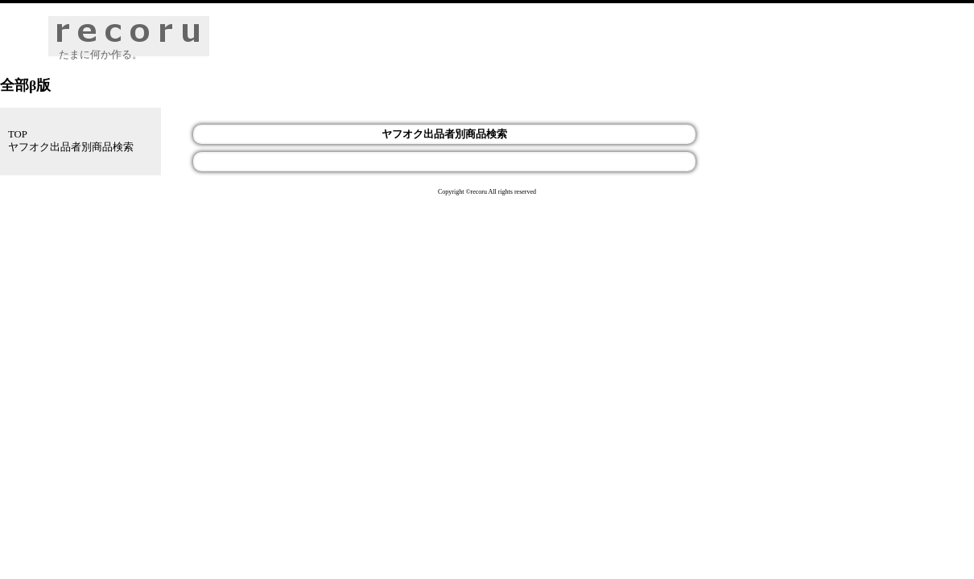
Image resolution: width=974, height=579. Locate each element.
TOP (17, 134)
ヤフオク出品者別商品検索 (71, 147)
